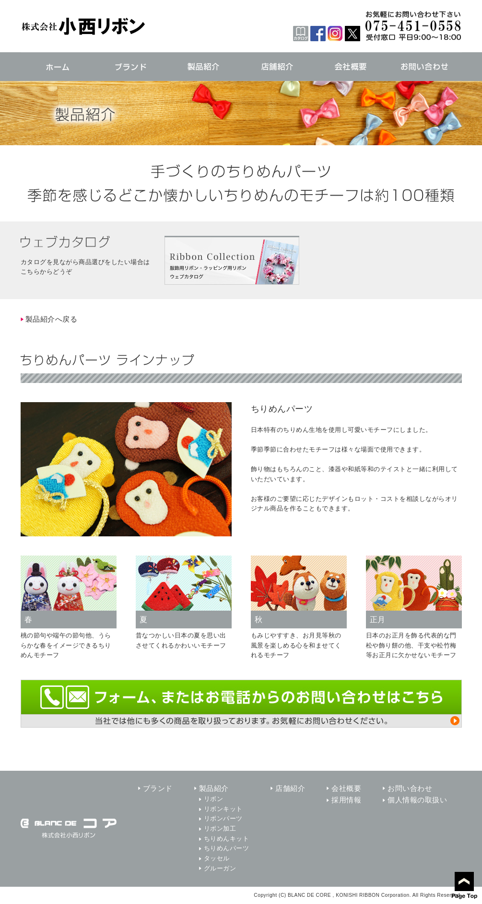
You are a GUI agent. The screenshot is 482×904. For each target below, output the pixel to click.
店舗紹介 (290, 788)
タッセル (217, 858)
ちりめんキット (226, 838)
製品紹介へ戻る (51, 319)
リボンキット (223, 808)
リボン (213, 798)
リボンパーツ (223, 818)
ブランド (158, 788)
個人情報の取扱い (417, 800)
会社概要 (346, 788)
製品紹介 (214, 788)
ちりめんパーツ (226, 848)
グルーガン (220, 868)
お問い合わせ (410, 788)
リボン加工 (220, 828)
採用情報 (346, 800)
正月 (378, 619)
